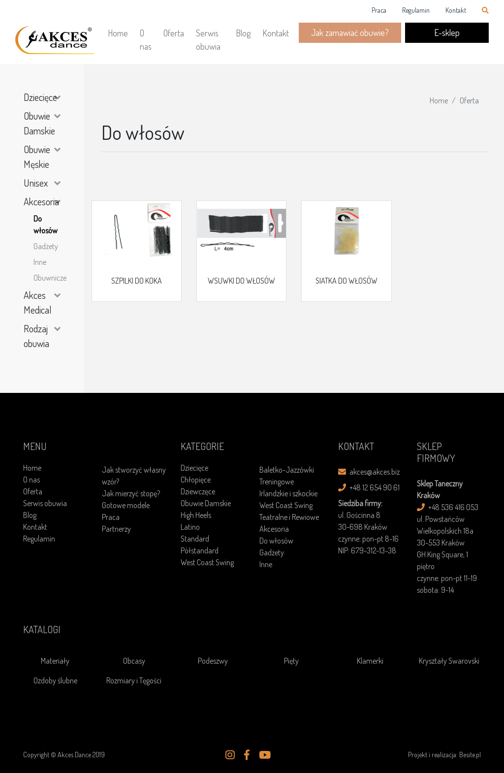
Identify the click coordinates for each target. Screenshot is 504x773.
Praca (379, 10)
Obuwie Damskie (39, 123)
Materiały (55, 661)
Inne (39, 262)
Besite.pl (470, 754)
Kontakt (455, 10)
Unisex (36, 182)
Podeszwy (213, 661)
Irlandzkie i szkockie (288, 493)
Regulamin (416, 10)
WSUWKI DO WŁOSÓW (241, 281)
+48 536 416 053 (447, 507)
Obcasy (134, 661)
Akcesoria (41, 201)
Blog (243, 33)
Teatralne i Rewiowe (289, 517)
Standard (195, 539)
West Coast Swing (207, 562)
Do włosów (45, 224)
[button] (230, 755)
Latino (190, 527)
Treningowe (276, 481)
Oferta (173, 33)
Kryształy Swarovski (449, 661)
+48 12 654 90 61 (369, 487)
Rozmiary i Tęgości (133, 680)
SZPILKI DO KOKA (136, 281)
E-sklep (447, 32)
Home (118, 33)
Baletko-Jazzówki (286, 470)
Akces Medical (38, 302)
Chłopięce (196, 479)
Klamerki (370, 661)
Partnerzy (116, 529)
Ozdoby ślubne (55, 680)
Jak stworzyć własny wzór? (134, 475)
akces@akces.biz (369, 472)
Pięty (291, 661)
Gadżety (45, 246)
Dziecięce (40, 97)
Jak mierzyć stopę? (131, 493)
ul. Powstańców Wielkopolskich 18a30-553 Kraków (445, 531)
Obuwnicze (47, 278)
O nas (146, 40)
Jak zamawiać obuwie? (350, 32)
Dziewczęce (198, 491)
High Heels (196, 515)
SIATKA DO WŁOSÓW (346, 281)
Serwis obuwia (208, 40)
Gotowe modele (126, 505)
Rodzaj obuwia (36, 336)
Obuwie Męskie (37, 156)
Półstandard (200, 550)
